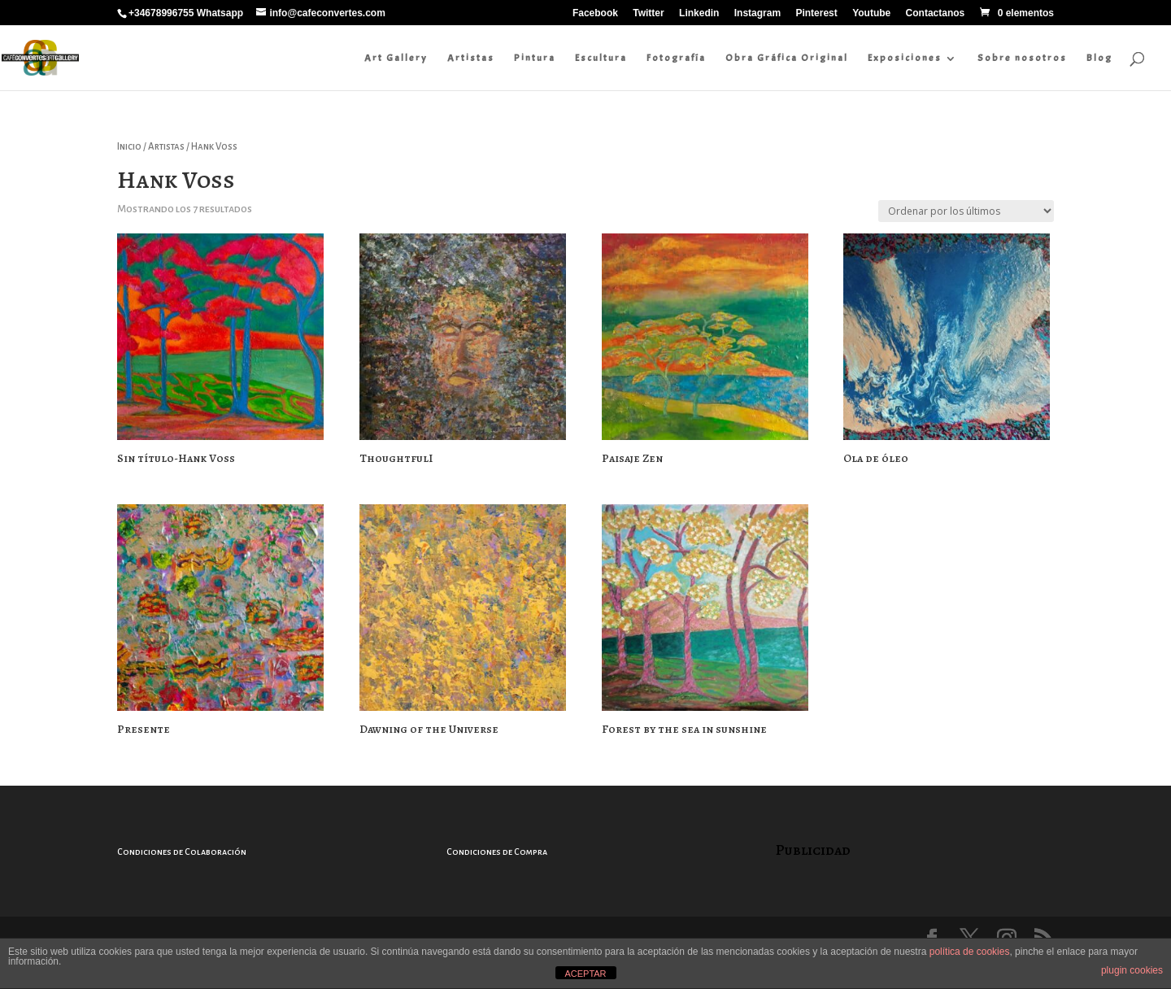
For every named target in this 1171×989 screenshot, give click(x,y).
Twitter (648, 13)
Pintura (534, 57)
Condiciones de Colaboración (181, 851)
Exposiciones (905, 57)
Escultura (601, 57)
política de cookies (969, 951)
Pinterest (816, 13)
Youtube (871, 13)
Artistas (470, 57)
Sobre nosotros (1022, 57)
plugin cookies (1132, 970)
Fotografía (676, 57)
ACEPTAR (585, 973)
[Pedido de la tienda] (966, 211)
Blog (1099, 57)
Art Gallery (396, 57)
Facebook (595, 13)
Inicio (129, 147)
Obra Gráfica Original (786, 57)
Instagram (757, 13)
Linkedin (699, 13)
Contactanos (935, 13)
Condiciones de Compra (496, 851)
